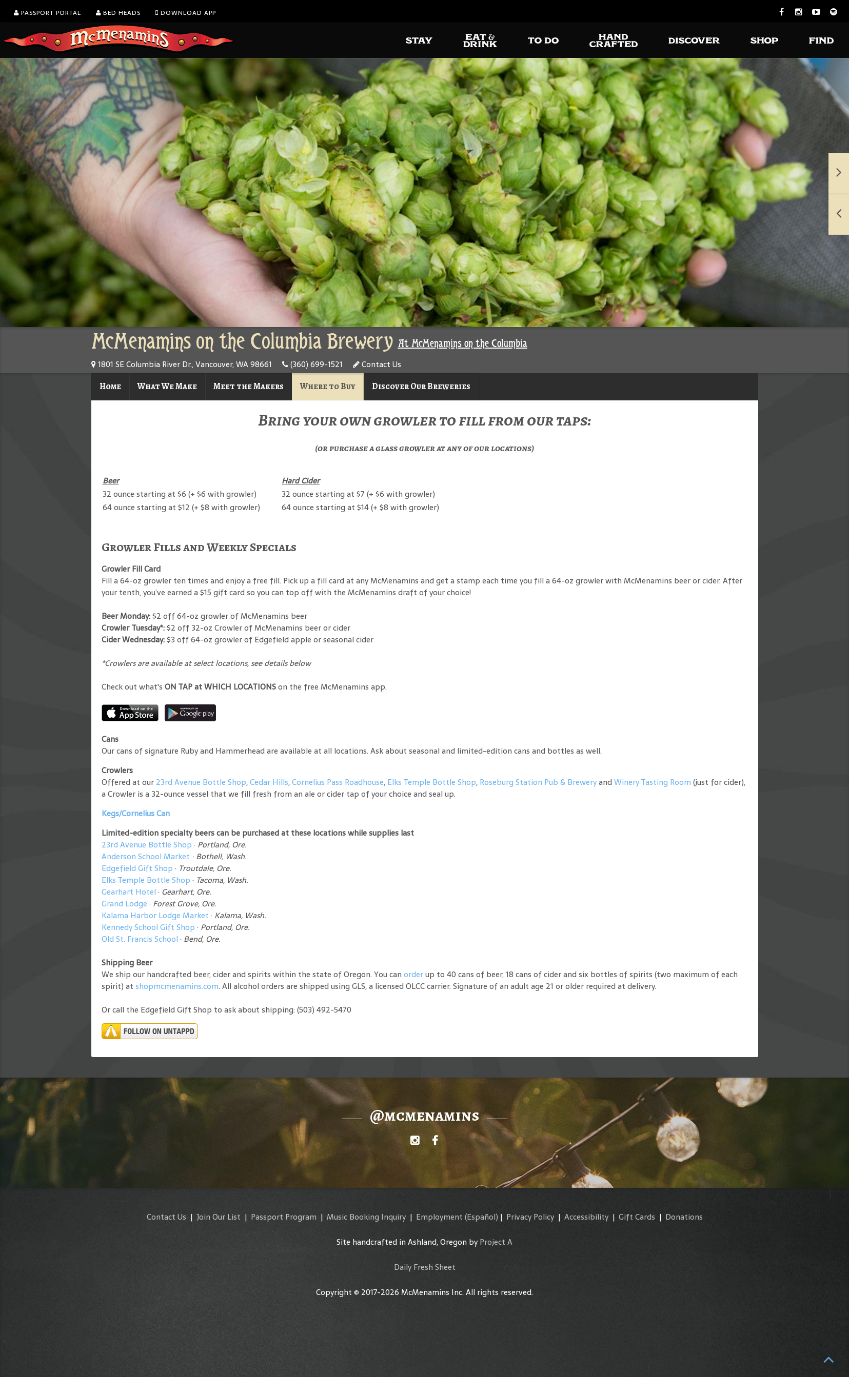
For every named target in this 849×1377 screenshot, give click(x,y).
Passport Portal (47, 13)
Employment (439, 1216)
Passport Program (284, 1216)
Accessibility (586, 1216)
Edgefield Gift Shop (137, 868)
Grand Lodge (124, 903)
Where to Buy (328, 386)
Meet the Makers (248, 386)
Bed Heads (118, 13)
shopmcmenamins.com (177, 986)
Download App (185, 13)
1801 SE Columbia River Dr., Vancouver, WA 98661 (181, 364)
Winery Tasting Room (652, 782)
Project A (496, 1242)
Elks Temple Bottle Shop (431, 782)
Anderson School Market (146, 856)
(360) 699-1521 (312, 364)
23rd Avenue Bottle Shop (201, 782)
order (413, 974)
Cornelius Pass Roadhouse (338, 782)
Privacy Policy (530, 1216)
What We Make (167, 386)
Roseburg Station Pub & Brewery (538, 782)
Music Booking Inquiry (366, 1216)
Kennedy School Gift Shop (148, 927)
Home (110, 386)
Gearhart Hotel (129, 891)
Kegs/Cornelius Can (136, 813)
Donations (684, 1216)
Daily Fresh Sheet (425, 1267)
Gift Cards (637, 1216)
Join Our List (218, 1216)
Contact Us (377, 364)
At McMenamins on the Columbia (462, 343)
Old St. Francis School (140, 939)
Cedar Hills (269, 782)
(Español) (481, 1216)
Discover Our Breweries (421, 386)
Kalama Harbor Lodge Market (156, 915)
